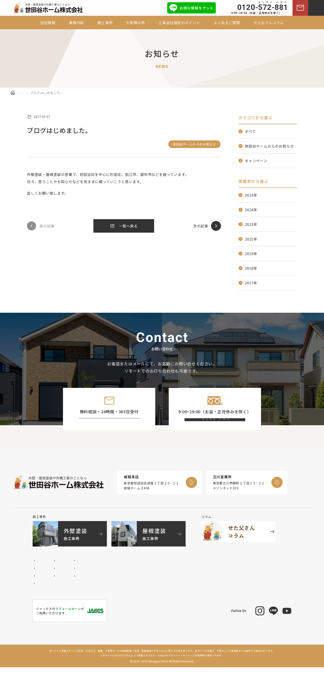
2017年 (251, 283)
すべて (250, 131)
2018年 (251, 268)
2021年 (251, 239)
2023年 (251, 224)
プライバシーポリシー (180, 667)
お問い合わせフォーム (113, 426)
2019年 (251, 253)
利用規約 (200, 667)
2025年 (251, 195)
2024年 (251, 209)
